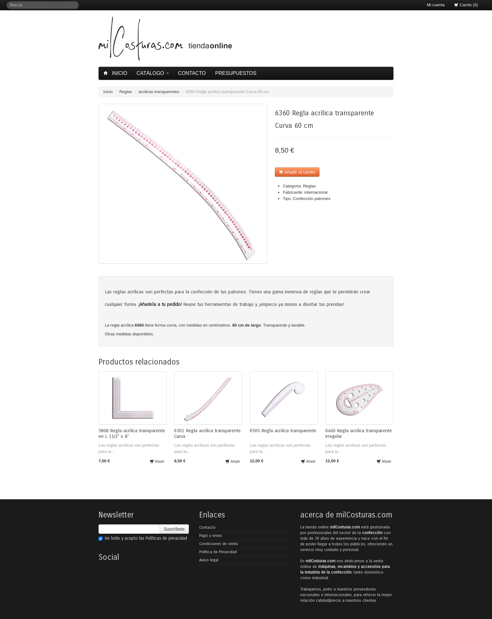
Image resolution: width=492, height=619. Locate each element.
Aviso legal (208, 560)
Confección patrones (311, 198)
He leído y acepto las (143, 538)
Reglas (125, 91)
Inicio (116, 73)
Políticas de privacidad (166, 538)
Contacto (192, 73)
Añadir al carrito (297, 172)
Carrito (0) (466, 5)
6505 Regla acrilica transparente (283, 430)
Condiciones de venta (218, 543)
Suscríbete (174, 529)
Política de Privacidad (218, 551)
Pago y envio (210, 535)
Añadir (157, 461)
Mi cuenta (436, 5)
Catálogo (152, 73)
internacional (316, 192)
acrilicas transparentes (159, 91)
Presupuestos (235, 73)
